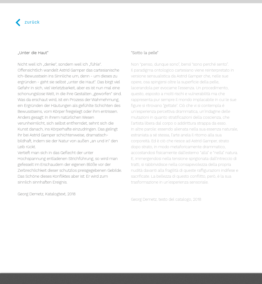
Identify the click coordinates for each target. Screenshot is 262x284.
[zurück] (27, 22)
